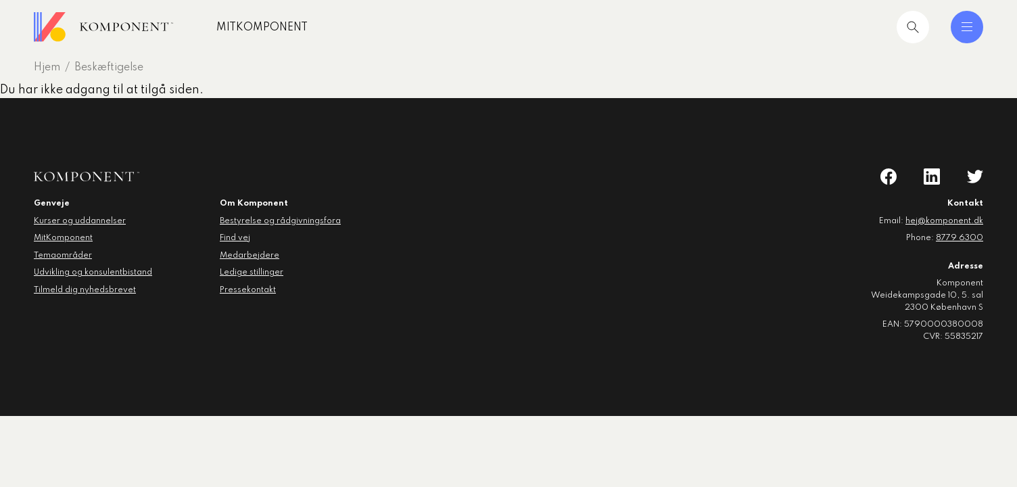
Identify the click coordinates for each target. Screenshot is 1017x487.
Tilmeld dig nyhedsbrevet (85, 290)
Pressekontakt (248, 290)
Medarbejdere (249, 256)
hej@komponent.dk (944, 221)
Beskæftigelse (108, 67)
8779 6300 (959, 238)
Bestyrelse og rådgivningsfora (280, 221)
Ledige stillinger (251, 273)
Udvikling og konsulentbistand (93, 273)
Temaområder (63, 256)
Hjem (47, 67)
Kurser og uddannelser (80, 221)
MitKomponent (262, 27)
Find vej (235, 238)
